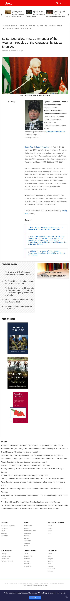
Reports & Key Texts (30, 530)
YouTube (50, 561)
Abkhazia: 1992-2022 (7, 561)
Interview (6, 26)
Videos (41, 583)
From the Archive (6, 559)
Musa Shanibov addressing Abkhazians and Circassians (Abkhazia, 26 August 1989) (32, 455)
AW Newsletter (26, 28)
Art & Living (27, 540)
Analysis (50, 525)
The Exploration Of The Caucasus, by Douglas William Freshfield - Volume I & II (19, 274)
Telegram (50, 559)
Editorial (15, 28)
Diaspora (40, 26)
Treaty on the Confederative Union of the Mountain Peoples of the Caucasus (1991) (32, 445)
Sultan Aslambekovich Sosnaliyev (37, 147)
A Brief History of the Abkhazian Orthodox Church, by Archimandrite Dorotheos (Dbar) (56, 13)
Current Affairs (28, 525)
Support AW (27, 566)
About (26, 554)
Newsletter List (28, 556)
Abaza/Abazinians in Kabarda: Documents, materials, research (24, 462)
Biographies (4, 535)
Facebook (50, 554)
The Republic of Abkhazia (8, 525)
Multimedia (7, 28)
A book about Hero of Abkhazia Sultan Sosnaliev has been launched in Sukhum (30, 502)
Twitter (49, 556)
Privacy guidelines (23, 583)
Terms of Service (13, 583)
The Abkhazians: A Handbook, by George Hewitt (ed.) (21, 452)
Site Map (26, 561)
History (50, 530)
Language (4, 533)
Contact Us (27, 564)
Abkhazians (4, 528)
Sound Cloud (51, 569)
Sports (59, 26)
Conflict (50, 528)
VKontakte (50, 566)
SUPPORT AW (35, 597)
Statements (23, 26)
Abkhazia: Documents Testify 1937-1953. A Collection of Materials (25, 465)
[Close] (67, 596)
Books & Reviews (6, 556)
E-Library (11, 102)
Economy (32, 26)
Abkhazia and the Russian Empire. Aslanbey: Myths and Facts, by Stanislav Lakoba (14, 13)
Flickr (49, 564)
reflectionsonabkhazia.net (55, 132)
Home (6, 583)
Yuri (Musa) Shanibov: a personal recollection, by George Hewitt (24, 475)
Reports (14, 26)
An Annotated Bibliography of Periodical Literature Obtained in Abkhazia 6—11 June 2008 (34, 459)
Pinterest (50, 571)
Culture (3, 530)
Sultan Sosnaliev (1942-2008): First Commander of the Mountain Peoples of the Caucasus (34, 448)
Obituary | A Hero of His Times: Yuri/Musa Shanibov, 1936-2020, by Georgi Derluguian (47, 253)
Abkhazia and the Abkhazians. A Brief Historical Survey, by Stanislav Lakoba (35, 13)
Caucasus (52, 26)
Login (57, 3)
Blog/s (49, 533)
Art (45, 26)
